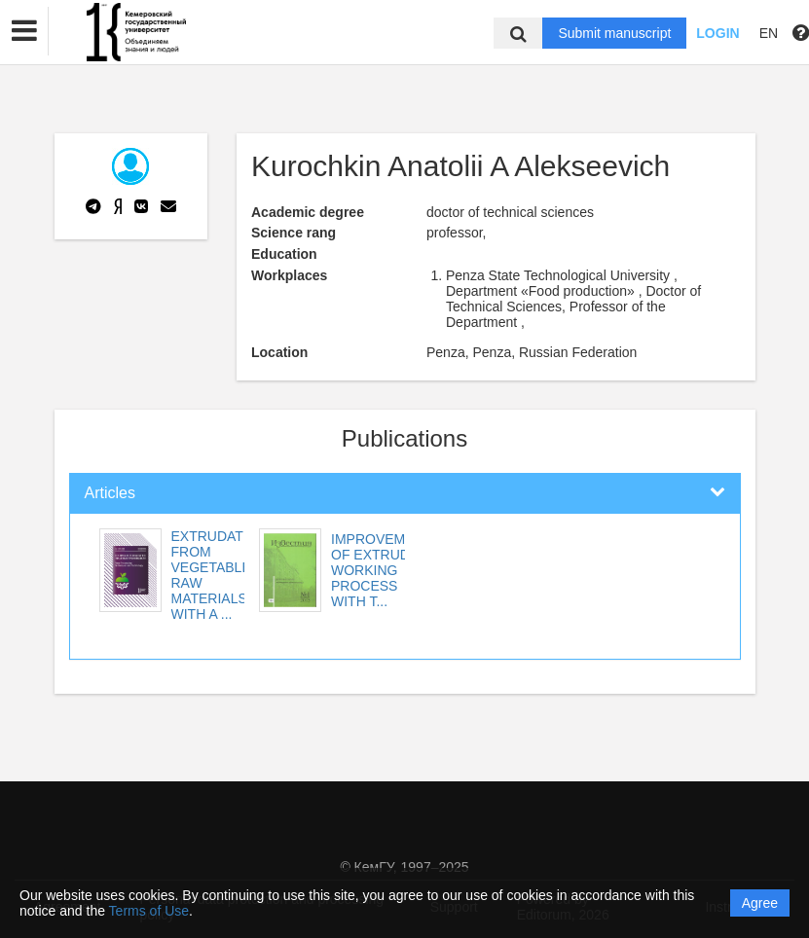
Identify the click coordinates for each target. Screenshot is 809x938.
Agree (760, 903)
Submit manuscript (614, 33)
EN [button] (768, 33)
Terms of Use (149, 911)
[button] (24, 31)
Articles (110, 493)
